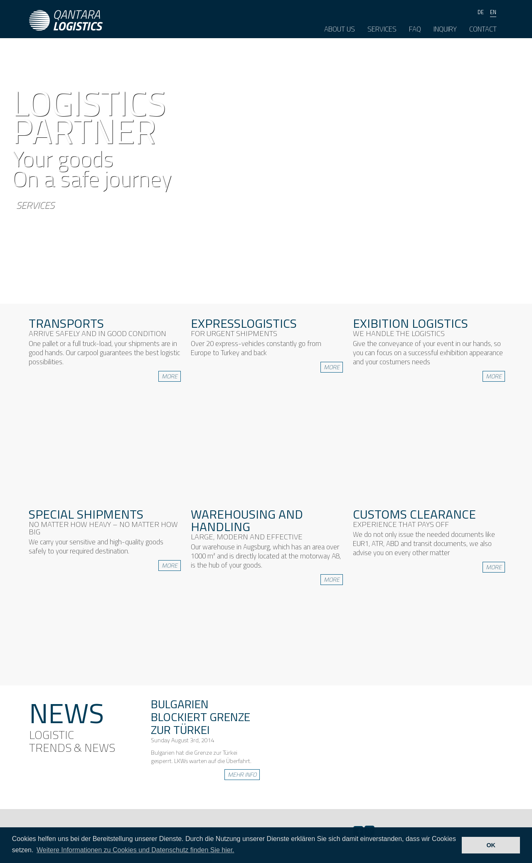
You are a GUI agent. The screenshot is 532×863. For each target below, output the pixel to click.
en (493, 12)
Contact (483, 29)
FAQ (415, 29)
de (481, 12)
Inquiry (445, 29)
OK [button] (490, 845)
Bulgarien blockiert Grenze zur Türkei (200, 717)
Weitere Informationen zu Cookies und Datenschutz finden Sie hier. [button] (135, 849)
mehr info (242, 774)
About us (339, 29)
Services (382, 29)
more (169, 376)
